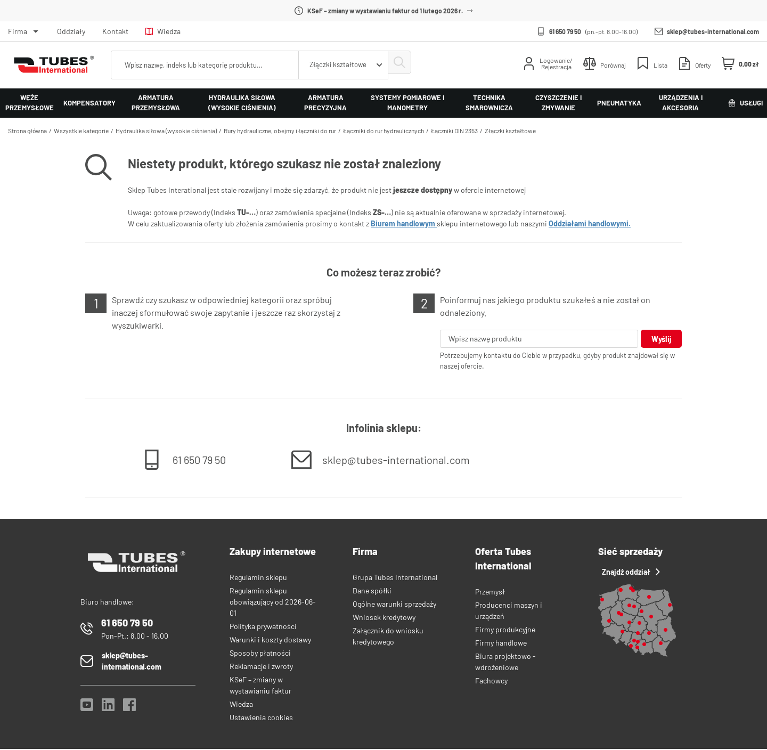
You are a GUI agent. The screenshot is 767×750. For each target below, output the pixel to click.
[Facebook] (129, 708)
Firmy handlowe (501, 643)
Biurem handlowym (404, 223)
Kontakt (115, 31)
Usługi (745, 103)
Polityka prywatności (263, 627)
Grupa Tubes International (395, 578)
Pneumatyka (619, 103)
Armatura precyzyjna (325, 102)
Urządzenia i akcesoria (681, 102)
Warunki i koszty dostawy (270, 640)
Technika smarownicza (489, 102)
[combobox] (338, 65)
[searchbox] (202, 65)
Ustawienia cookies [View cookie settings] (261, 718)
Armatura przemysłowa (156, 102)
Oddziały (71, 31)
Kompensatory (89, 103)
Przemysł (490, 592)
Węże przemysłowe (29, 102)
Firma (17, 31)
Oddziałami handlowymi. (590, 223)
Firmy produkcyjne (505, 630)
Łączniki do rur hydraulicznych (383, 130)
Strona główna (27, 130)
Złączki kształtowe (510, 130)
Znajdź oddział (629, 573)
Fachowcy (491, 681)
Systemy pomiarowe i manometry (407, 102)
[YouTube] (86, 708)
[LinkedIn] (108, 708)
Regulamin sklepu (258, 578)
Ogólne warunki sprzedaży (394, 604)
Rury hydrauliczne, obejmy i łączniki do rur (280, 130)
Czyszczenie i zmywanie (558, 102)
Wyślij (660, 339)
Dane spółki (372, 591)
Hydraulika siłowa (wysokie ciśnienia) (242, 102)
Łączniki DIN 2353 (454, 130)
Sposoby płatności (260, 653)
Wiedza (163, 31)
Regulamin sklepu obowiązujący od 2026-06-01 (273, 602)
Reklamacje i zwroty (261, 667)
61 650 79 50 (565, 31)
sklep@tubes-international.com (713, 31)
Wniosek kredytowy (384, 618)
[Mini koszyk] (740, 64)
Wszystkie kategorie (81, 130)
